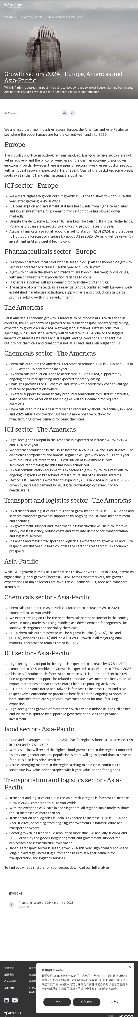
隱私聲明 (34, 968)
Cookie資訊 (10, 981)
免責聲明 (34, 975)
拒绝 (57, 1002)
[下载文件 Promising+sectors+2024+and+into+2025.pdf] (11, 905)
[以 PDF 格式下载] (73, 113)
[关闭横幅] (130, 967)
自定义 (115, 1002)
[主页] (12, 5)
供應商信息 (35, 981)
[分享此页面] (65, 113)
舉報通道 (9, 988)
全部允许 (86, 1002)
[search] (118, 5)
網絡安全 (9, 975)
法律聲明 (9, 968)
